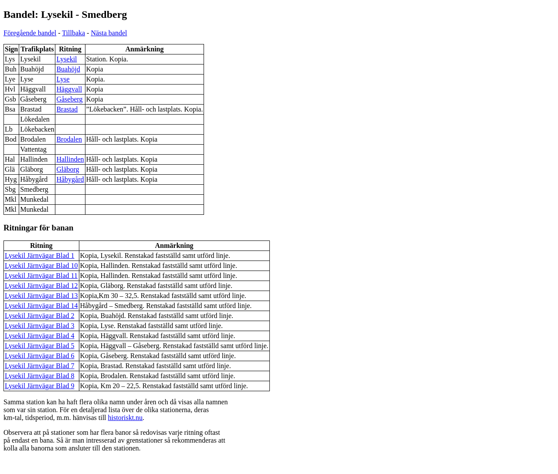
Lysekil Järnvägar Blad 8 (40, 375)
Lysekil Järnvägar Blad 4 (40, 335)
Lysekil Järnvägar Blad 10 (41, 265)
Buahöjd (68, 69)
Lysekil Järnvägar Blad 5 (40, 345)
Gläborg (67, 169)
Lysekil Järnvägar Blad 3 (40, 325)
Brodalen (69, 139)
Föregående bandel (29, 33)
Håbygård (70, 179)
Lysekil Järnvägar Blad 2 (40, 315)
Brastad (67, 109)
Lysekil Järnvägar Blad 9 (40, 385)
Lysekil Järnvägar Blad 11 (41, 275)
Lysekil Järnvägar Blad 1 (40, 255)
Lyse (62, 79)
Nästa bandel (109, 33)
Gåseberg (69, 99)
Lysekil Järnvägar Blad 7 (40, 365)
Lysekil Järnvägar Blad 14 (41, 305)
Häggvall (69, 89)
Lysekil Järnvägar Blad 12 (41, 285)
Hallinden (70, 159)
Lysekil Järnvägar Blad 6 (40, 355)
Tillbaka (73, 33)
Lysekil (66, 59)
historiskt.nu (125, 417)
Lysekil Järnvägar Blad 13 (41, 295)
